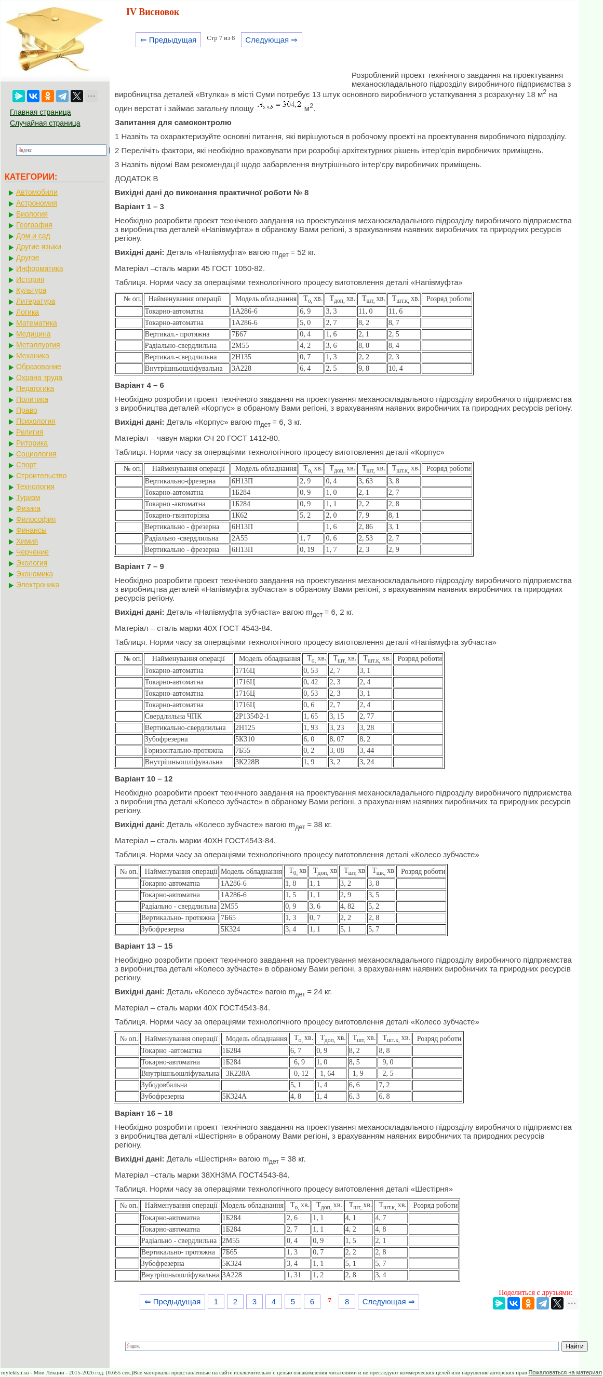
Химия (27, 541)
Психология (36, 421)
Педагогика (35, 388)
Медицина (33, 334)
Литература (35, 301)
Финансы (31, 530)
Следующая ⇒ (271, 39)
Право (26, 410)
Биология (32, 214)
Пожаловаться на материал (564, 1372)
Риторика (32, 443)
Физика (28, 508)
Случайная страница (45, 123)
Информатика (39, 268)
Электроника (38, 584)
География (34, 225)
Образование (38, 366)
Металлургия (38, 345)
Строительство (41, 475)
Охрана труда (39, 377)
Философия (36, 519)
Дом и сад (33, 236)
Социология (36, 454)
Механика (32, 356)
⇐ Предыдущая (168, 39)
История (30, 279)
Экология (31, 563)
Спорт (26, 465)
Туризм (28, 497)
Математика (36, 323)
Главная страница (40, 112)
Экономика (34, 574)
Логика (27, 312)
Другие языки (38, 246)
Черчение (32, 552)
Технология (35, 486)
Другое (27, 257)
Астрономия (36, 203)
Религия (30, 432)
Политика (32, 399)
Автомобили (37, 192)
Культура (31, 290)
